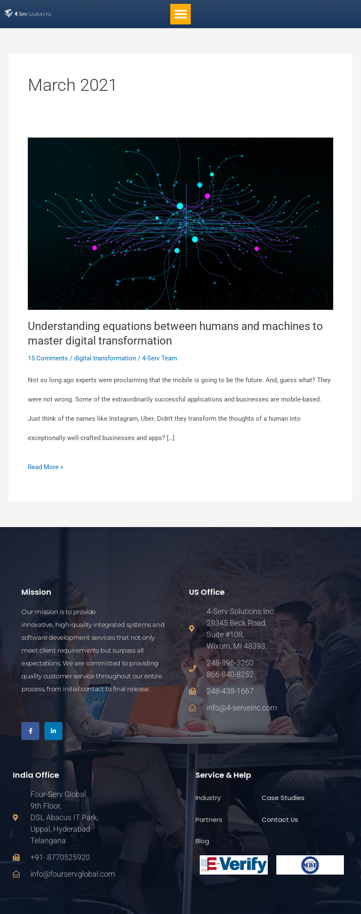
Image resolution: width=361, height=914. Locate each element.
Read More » (45, 464)
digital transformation (105, 358)
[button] (180, 14)
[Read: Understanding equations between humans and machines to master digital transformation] (180, 223)
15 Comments (48, 358)
